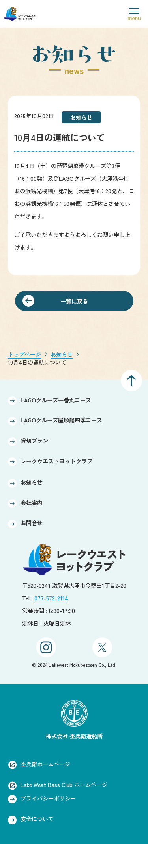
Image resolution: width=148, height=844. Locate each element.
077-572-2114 (51, 598)
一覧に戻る (74, 301)
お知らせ (62, 354)
